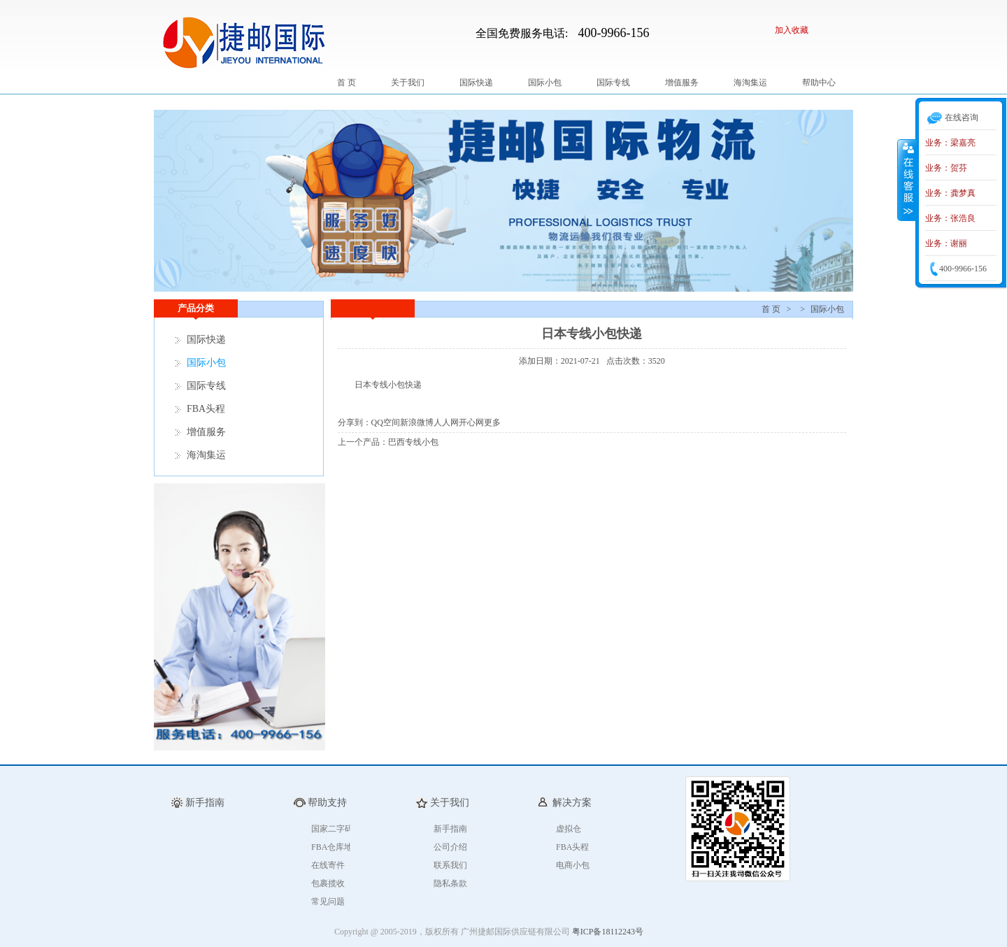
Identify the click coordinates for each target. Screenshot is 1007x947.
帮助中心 (819, 82)
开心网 (471, 422)
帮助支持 (327, 802)
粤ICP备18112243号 (607, 932)
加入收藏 (791, 30)
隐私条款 (450, 883)
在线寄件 (328, 865)
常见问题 (328, 901)
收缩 (907, 179)
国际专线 (613, 82)
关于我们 (407, 82)
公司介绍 (450, 847)
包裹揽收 (328, 883)
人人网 (446, 422)
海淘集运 (750, 82)
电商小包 (573, 865)
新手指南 (450, 829)
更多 (492, 422)
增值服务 (682, 82)
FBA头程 (206, 409)
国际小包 (545, 82)
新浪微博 (417, 422)
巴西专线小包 (413, 442)
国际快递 (476, 82)
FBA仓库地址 (336, 847)
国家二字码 (332, 829)
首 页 (346, 82)
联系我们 (450, 865)
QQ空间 (385, 422)
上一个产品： (363, 442)
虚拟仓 (568, 829)
